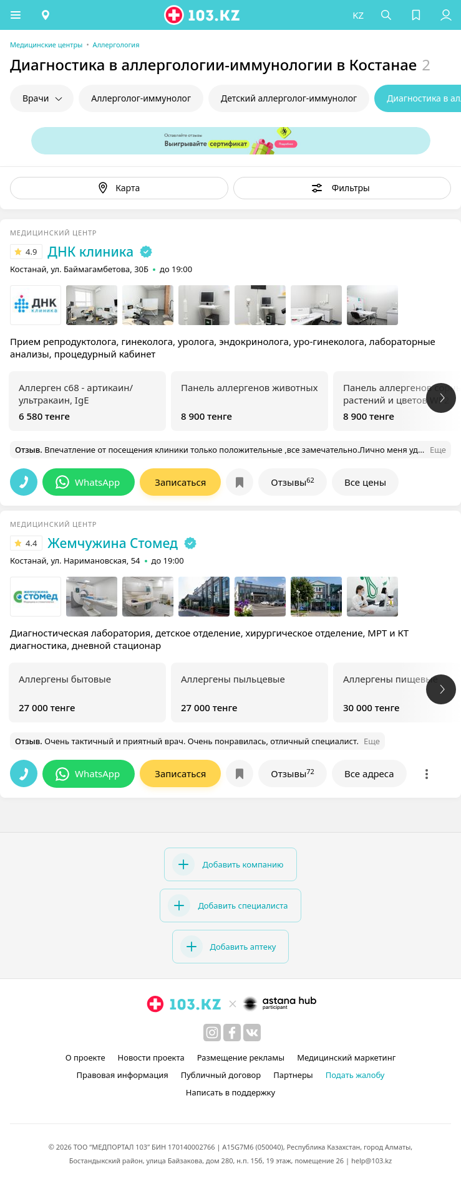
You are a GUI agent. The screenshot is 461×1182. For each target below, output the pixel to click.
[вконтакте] (252, 1032)
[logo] (202, 15)
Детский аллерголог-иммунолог (289, 98)
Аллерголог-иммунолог (141, 98)
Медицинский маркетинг (346, 1057)
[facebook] (232, 1032)
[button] (16, 15)
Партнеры (293, 1074)
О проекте (85, 1057)
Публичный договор (221, 1074)
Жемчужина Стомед (112, 543)
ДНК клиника (90, 251)
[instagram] (212, 1032)
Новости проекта (151, 1057)
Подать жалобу (355, 1074)
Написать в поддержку (230, 1092)
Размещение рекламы (240, 1057)
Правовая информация (122, 1074)
